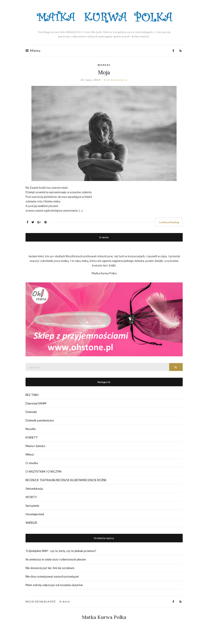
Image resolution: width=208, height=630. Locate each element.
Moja (104, 72)
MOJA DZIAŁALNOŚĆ (41, 601)
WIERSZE (104, 65)
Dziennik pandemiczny (40, 420)
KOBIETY (32, 437)
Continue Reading (169, 222)
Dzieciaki (31, 412)
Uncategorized (35, 514)
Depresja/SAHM (36, 403)
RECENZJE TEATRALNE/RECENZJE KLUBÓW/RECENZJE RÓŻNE (66, 480)
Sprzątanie (32, 505)
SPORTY (31, 497)
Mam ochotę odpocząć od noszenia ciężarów (54, 585)
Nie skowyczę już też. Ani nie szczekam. (50, 568)
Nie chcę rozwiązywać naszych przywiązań (52, 576)
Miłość (30, 454)
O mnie (64, 601)
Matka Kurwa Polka (104, 617)
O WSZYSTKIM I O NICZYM (43, 471)
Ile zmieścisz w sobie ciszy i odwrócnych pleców (56, 559)
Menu (33, 50)
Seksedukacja (34, 488)
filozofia (31, 429)
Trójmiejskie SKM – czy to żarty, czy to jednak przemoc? (61, 551)
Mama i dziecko (35, 446)
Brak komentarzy (115, 79)
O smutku (32, 463)
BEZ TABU (32, 395)
